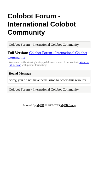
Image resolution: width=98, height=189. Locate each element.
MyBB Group (67, 105)
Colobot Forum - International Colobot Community (42, 24)
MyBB (40, 105)
